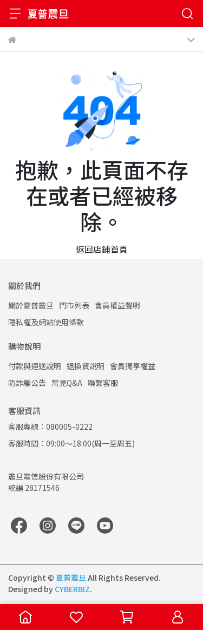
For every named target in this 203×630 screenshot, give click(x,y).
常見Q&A (66, 382)
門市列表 (74, 305)
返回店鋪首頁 (102, 248)
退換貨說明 (85, 365)
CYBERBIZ (72, 588)
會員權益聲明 (117, 305)
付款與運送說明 (34, 365)
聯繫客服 (103, 382)
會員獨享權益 (132, 365)
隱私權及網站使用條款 (46, 322)
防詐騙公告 (27, 382)
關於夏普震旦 (31, 305)
